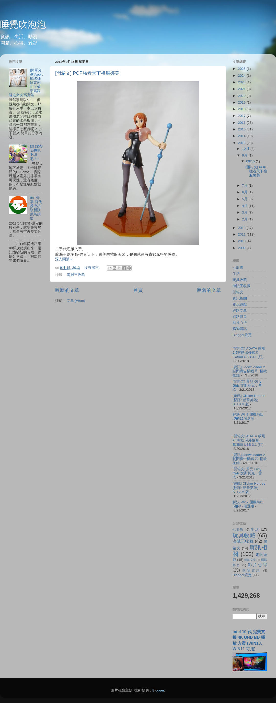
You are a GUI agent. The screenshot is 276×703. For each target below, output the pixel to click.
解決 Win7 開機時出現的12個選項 (248, 416)
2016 (242, 123)
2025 (242, 69)
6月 (245, 192)
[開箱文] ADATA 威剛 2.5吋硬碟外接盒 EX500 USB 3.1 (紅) (249, 353)
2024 (242, 75)
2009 (242, 248)
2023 (242, 82)
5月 (245, 199)
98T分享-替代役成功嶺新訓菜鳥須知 (36, 208)
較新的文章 (67, 290)
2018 (242, 109)
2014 (242, 136)
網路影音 (240, 317)
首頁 (138, 290)
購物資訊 (240, 329)
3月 (245, 212)
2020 (242, 96)
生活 (236, 274)
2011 (242, 234)
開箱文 (238, 292)
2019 (242, 102)
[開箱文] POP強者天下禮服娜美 (87, 73)
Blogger (158, 690)
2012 (242, 228)
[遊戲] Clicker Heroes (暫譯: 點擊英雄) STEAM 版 (249, 400)
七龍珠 (238, 268)
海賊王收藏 (76, 275)
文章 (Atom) (76, 301)
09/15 (251, 161)
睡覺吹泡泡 (23, 24)
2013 (242, 143)
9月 (245, 155)
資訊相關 (240, 298)
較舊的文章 (209, 290)
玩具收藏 (240, 280)
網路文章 (240, 311)
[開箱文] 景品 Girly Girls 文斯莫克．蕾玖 (247, 386)
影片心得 (240, 323)
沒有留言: (92, 268)
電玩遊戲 (240, 304)
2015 (242, 129)
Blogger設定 (242, 335)
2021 (242, 89)
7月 (245, 185)
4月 (245, 206)
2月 (245, 219)
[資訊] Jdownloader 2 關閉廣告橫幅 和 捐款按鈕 (250, 371)
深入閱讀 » (63, 259)
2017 (242, 116)
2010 (242, 241)
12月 (246, 149)
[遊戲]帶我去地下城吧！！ (36, 152)
